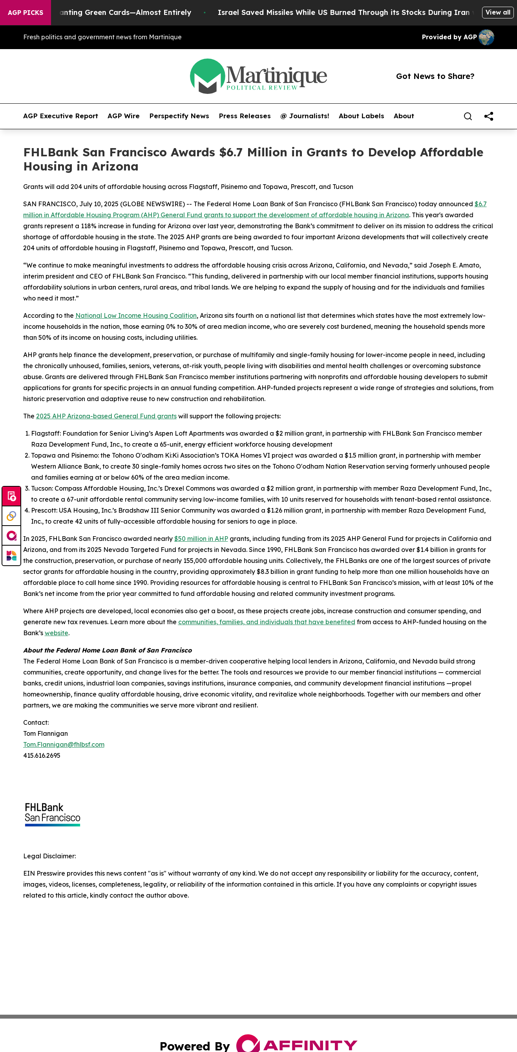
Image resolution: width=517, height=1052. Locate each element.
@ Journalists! (304, 116)
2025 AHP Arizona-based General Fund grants (106, 416)
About (404, 116)
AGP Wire (124, 116)
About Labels (361, 116)
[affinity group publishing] (11, 536)
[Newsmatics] (11, 555)
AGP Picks (25, 12)
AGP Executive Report (60, 116)
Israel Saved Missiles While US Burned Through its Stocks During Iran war (359, 12)
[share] (488, 116)
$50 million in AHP (201, 538)
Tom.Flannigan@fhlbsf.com (63, 744)
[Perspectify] (11, 516)
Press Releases (245, 116)
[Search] (468, 116)
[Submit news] (11, 496)
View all (498, 12)
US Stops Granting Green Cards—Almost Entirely (110, 12)
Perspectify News (179, 116)
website (56, 633)
